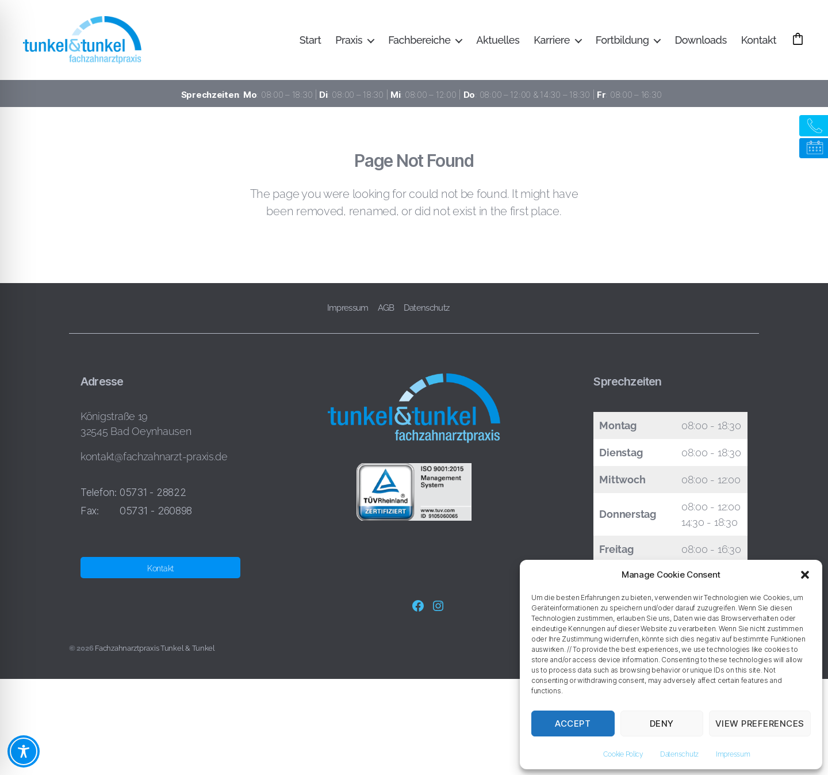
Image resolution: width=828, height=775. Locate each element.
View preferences (759, 723)
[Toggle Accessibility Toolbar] (24, 751)
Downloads (700, 42)
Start (310, 42)
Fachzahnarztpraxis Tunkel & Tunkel (155, 652)
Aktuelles (497, 42)
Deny (662, 723)
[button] (805, 575)
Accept (573, 723)
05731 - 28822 (153, 496)
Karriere (552, 42)
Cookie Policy (623, 754)
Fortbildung (622, 42)
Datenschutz (679, 754)
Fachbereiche (419, 42)
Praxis (348, 42)
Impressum (733, 754)
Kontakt (758, 42)
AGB (386, 312)
